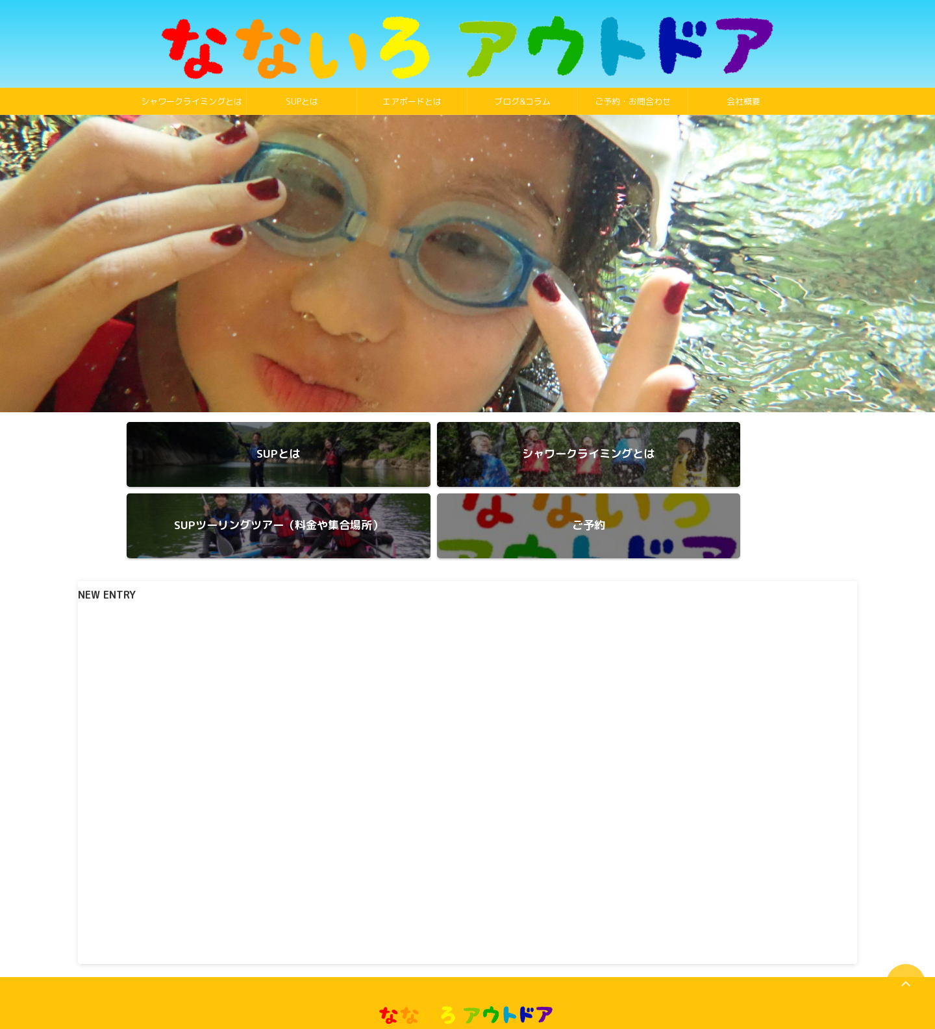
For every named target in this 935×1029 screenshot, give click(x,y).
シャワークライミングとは (191, 101)
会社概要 (743, 101)
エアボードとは (412, 101)
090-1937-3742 (467, 988)
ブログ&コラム (522, 101)
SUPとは (302, 101)
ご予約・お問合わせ (633, 101)
